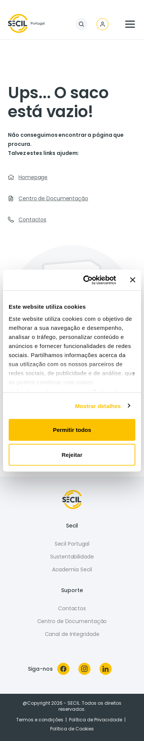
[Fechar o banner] (132, 280)
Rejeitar (71, 454)
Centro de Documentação (53, 198)
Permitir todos (72, 430)
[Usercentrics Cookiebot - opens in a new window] (86, 280)
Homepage (32, 177)
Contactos (32, 219)
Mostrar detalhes (98, 405)
